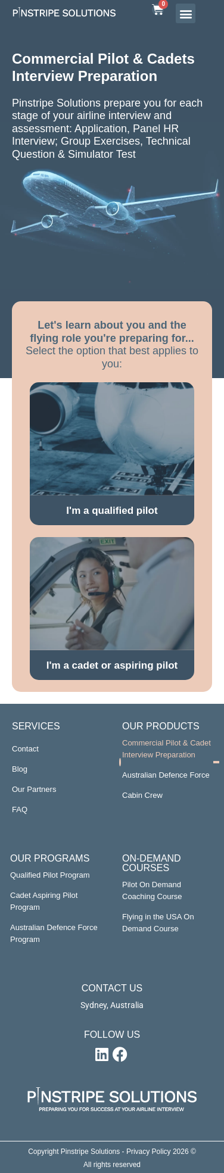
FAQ (19, 809)
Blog (19, 769)
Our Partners (34, 789)
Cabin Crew (142, 795)
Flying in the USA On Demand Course (158, 922)
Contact (25, 748)
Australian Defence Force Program (54, 933)
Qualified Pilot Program (50, 875)
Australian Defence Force (166, 774)
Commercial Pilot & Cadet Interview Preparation (166, 748)
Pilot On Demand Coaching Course (152, 890)
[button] (185, 13)
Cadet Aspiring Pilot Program (43, 901)
